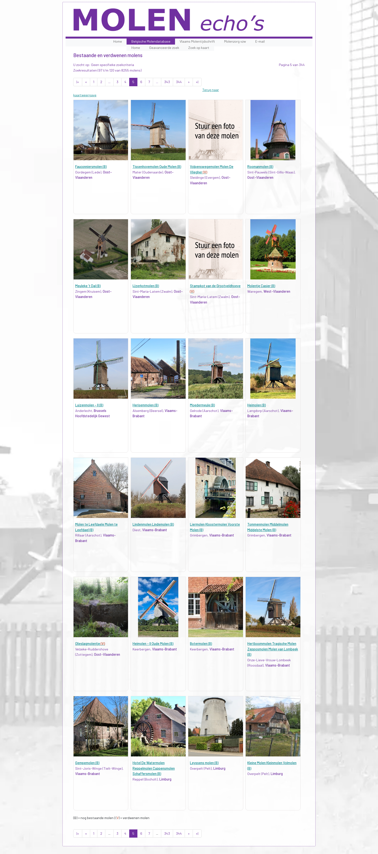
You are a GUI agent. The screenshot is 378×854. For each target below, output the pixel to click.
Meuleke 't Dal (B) (88, 286)
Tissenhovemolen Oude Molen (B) (157, 167)
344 (179, 82)
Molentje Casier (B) (261, 286)
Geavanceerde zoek (164, 48)
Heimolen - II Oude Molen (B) (153, 644)
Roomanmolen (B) (260, 167)
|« (77, 82)
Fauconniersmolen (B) (91, 167)
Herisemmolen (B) (145, 405)
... (109, 82)
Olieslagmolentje (90, 644)
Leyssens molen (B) (204, 763)
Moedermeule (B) (202, 405)
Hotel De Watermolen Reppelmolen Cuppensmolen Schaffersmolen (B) (154, 768)
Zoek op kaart (198, 48)
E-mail (260, 41)
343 (167, 82)
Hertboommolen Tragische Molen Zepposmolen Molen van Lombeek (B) (272, 649)
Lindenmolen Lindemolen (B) (153, 524)
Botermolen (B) (201, 644)
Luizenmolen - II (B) (89, 405)
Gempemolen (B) (87, 763)
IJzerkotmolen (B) (146, 286)
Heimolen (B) (256, 405)
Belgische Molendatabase (150, 41)
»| (197, 82)
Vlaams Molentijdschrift (197, 41)
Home (117, 41)
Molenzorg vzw (235, 41)
